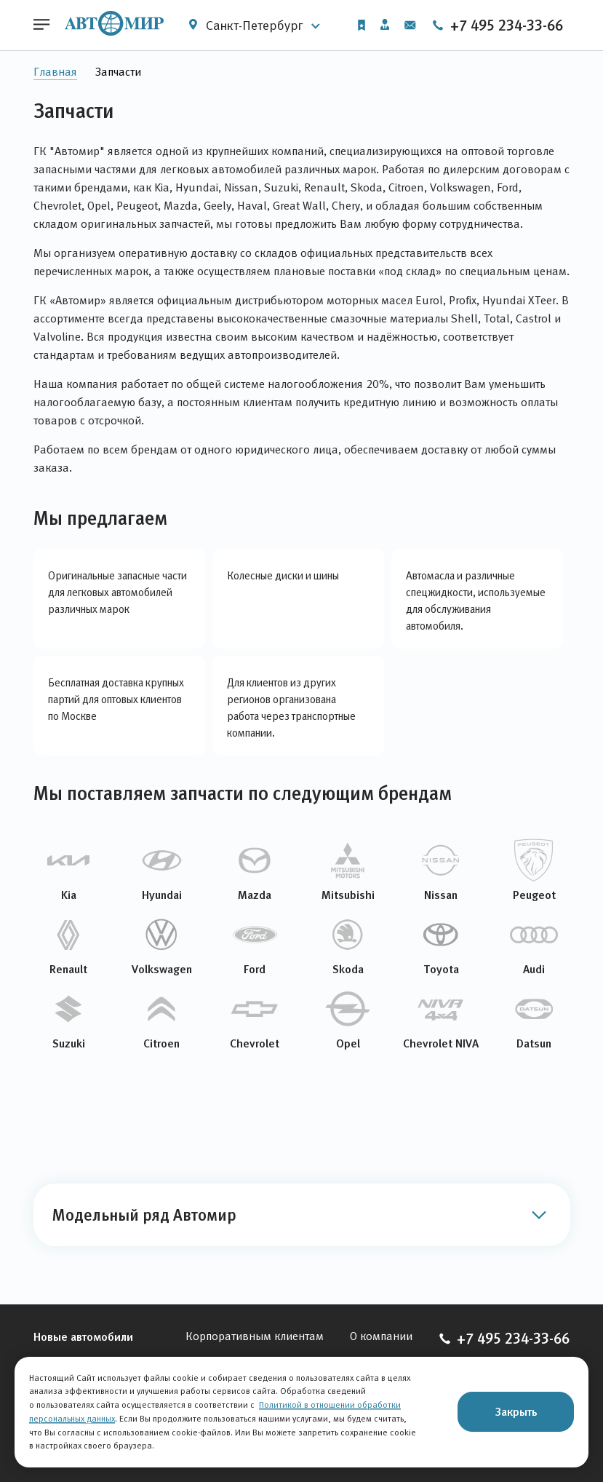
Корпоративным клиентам (254, 1336)
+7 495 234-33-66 (497, 25)
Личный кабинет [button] (384, 24)
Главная (55, 72)
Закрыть (516, 1411)
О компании (381, 1336)
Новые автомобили (83, 1336)
